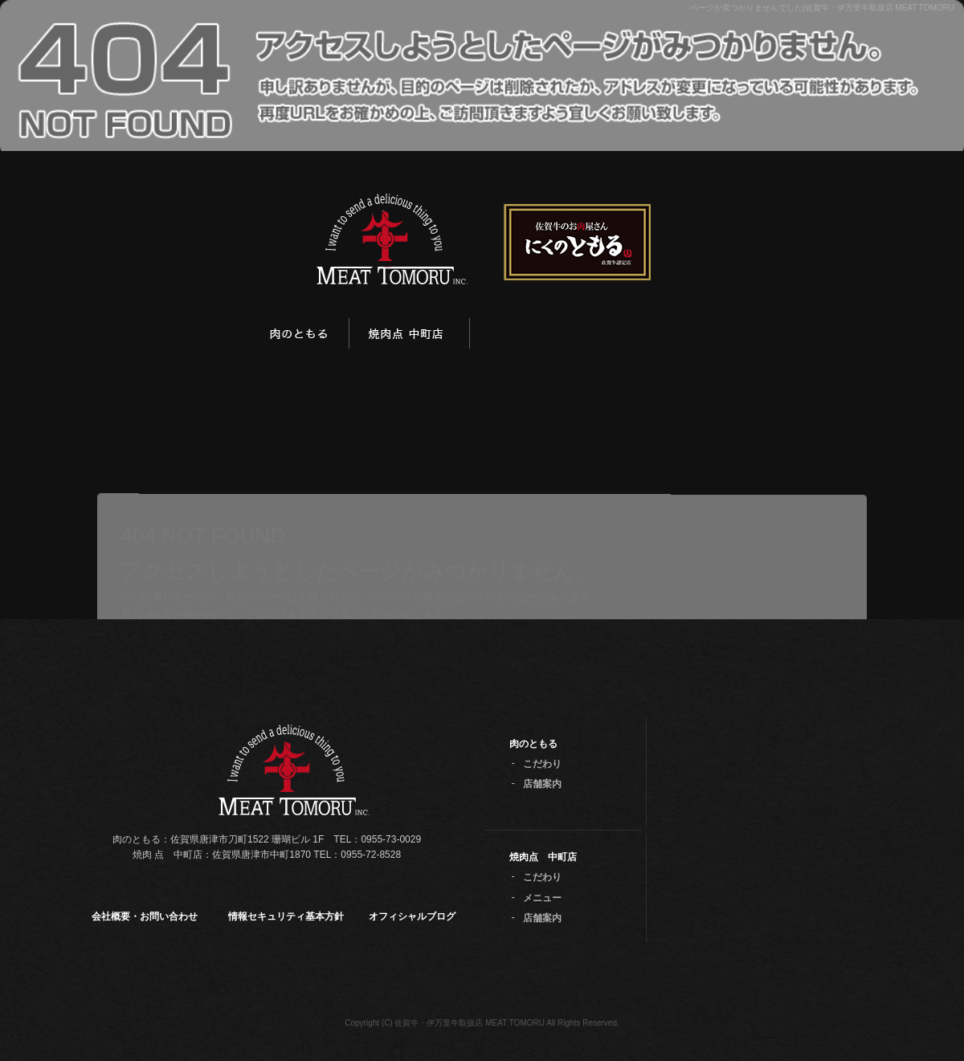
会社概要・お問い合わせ (145, 916)
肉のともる (301, 336)
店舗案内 (542, 784)
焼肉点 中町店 (409, 336)
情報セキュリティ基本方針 (286, 916)
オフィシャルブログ (412, 916)
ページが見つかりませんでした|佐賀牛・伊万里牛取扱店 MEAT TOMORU (822, 7)
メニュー (542, 898)
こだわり (542, 763)
